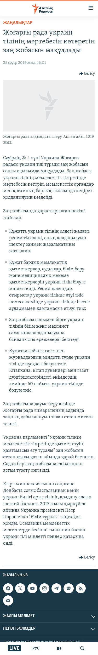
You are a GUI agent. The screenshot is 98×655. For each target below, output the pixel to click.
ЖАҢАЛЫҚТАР (17, 22)
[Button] (87, 74)
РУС (35, 648)
